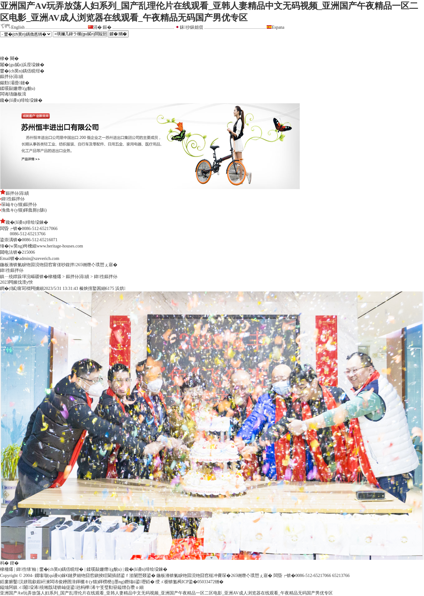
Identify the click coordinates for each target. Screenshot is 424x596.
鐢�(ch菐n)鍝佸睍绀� (22, 71)
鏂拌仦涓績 (11, 76)
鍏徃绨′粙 (26, 569)
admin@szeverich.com (39, 258)
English (18, 27)
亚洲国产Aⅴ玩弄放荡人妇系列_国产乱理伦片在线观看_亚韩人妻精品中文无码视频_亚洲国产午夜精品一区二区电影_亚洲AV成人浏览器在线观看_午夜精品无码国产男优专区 (166, 593)
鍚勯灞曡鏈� (14, 83)
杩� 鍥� (9, 563)
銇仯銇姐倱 (191, 27)
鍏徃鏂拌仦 (12, 199)
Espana (278, 27)
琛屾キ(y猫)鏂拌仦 (18, 204)
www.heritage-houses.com (60, 246)
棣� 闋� (9, 58)
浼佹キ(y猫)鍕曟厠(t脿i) (23, 210)
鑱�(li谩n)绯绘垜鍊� (21, 100)
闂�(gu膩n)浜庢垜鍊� (22, 64)
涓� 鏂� (102, 27)
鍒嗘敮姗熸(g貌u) (17, 88)
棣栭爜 (54, 276)
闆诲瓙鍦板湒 (13, 94)
